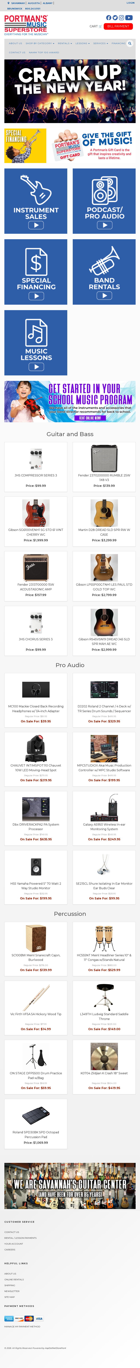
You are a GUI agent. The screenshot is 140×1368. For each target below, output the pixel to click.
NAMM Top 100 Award (44, 52)
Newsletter (12, 1291)
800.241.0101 (32, 8)
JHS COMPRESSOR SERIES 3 (36, 475)
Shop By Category (40, 43)
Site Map (9, 1297)
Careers (9, 1249)
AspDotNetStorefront (55, 1348)
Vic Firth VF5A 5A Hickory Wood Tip (35, 1014)
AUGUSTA (34, 3)
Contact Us (17, 52)
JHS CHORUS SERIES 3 (36, 639)
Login (131, 2)
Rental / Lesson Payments (20, 1238)
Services (100, 43)
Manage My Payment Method (22, 1326)
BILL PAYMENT (118, 26)
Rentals (65, 43)
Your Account (13, 1243)
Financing (119, 43)
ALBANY (47, 3)
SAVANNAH (18, 3)
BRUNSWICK (14, 8)
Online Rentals (14, 1279)
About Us (15, 43)
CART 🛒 (96, 26)
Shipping (9, 1285)
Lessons (83, 43)
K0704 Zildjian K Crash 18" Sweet (104, 1073)
